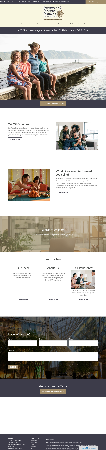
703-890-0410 (46, 2)
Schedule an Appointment (95, 2)
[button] (22, 24)
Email (40, 339)
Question (11, 350)
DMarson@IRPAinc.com (61, 2)
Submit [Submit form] (13, 367)
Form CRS (51, 439)
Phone (71, 339)
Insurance (34, 446)
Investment (34, 442)
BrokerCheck (79, 442)
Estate (33, 444)
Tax (32, 448)
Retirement (34, 440)
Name (10, 339)
